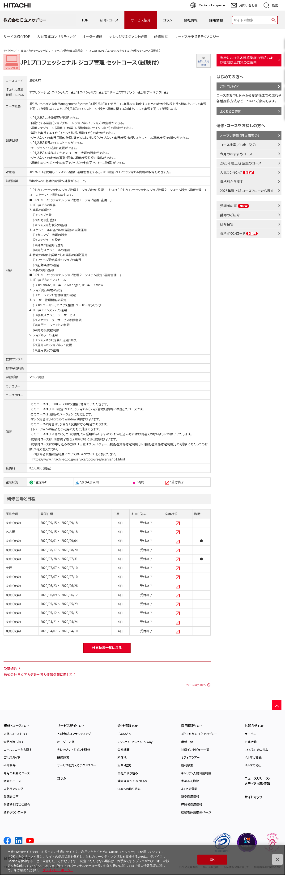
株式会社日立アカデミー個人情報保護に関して (38, 674)
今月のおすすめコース (236, 153)
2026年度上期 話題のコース (240, 162)
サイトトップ (10, 50)
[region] (142, 860)
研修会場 (227, 224)
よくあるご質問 (231, 111)
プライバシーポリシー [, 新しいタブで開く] (58, 870)
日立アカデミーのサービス (35, 50)
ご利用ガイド (229, 86)
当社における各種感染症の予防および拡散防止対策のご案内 (246, 60)
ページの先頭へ (196, 685)
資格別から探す (231, 181)
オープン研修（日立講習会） (69, 50)
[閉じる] (277, 859)
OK (212, 859)
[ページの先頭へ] (276, 705)
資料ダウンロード (239, 233)
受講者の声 (235, 205)
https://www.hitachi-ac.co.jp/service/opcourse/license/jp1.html (78, 459)
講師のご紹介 (230, 214)
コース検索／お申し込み (238, 144)
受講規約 (10, 668)
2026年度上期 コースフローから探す (247, 190)
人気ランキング (237, 172)
